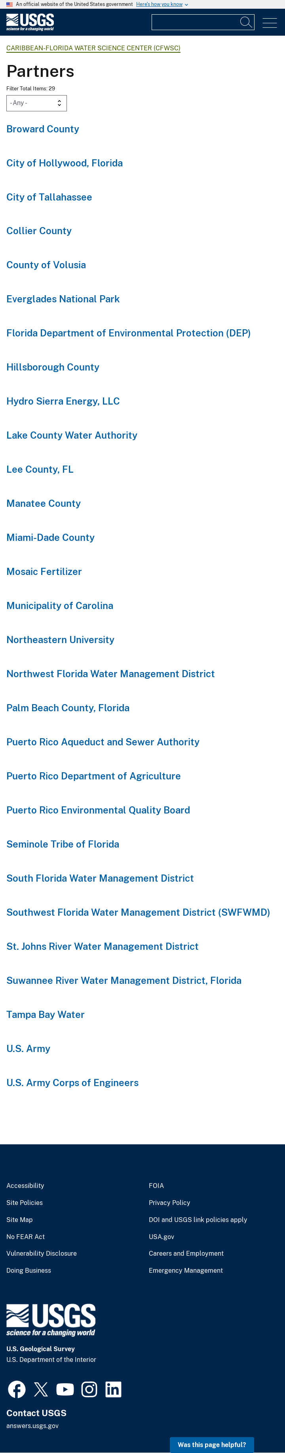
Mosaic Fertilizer (44, 571)
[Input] (203, 22)
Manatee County (43, 503)
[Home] (30, 29)
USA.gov (161, 1237)
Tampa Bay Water (45, 1014)
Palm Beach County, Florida (67, 707)
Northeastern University (60, 639)
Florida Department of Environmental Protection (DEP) (128, 332)
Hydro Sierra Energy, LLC (63, 401)
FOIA (156, 1186)
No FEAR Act (25, 1237)
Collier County (39, 230)
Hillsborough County (52, 366)
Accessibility (25, 1186)
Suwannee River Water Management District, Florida (123, 980)
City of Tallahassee (49, 196)
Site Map (19, 1220)
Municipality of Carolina (59, 605)
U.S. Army (28, 1048)
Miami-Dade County (50, 537)
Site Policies (24, 1203)
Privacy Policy (169, 1203)
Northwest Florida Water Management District (110, 673)
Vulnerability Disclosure (41, 1253)
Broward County (42, 128)
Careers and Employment (186, 1253)
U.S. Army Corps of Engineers (72, 1082)
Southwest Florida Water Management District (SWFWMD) (138, 912)
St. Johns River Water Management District (102, 946)
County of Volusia (46, 264)
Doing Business (28, 1270)
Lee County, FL (40, 469)
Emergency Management (186, 1270)
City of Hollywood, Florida (64, 162)
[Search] (247, 22)
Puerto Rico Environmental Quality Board (98, 809)
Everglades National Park (63, 298)
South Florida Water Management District (100, 878)
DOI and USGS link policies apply (198, 1220)
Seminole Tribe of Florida (62, 844)
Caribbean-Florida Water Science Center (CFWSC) (93, 48)
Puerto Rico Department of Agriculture (93, 775)
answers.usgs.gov (32, 1426)
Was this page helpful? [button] (212, 1445)
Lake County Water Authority (71, 435)
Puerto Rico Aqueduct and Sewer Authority (103, 741)
